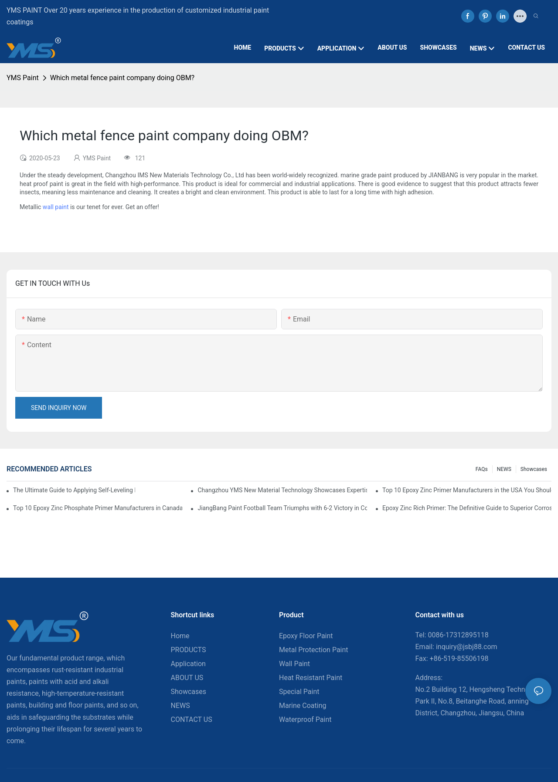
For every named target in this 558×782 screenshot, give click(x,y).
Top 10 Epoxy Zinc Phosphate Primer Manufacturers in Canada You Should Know (97, 507)
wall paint (56, 206)
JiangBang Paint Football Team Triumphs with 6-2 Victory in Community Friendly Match (282, 507)
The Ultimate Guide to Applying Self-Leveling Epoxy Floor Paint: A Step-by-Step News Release (74, 490)
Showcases (534, 469)
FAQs (482, 469)
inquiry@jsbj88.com (466, 647)
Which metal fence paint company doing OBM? (122, 78)
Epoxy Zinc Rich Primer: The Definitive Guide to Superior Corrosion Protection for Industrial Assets (466, 507)
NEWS (504, 469)
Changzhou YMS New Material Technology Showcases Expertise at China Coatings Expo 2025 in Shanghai (282, 490)
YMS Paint (23, 78)
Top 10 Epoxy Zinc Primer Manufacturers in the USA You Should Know (466, 490)
